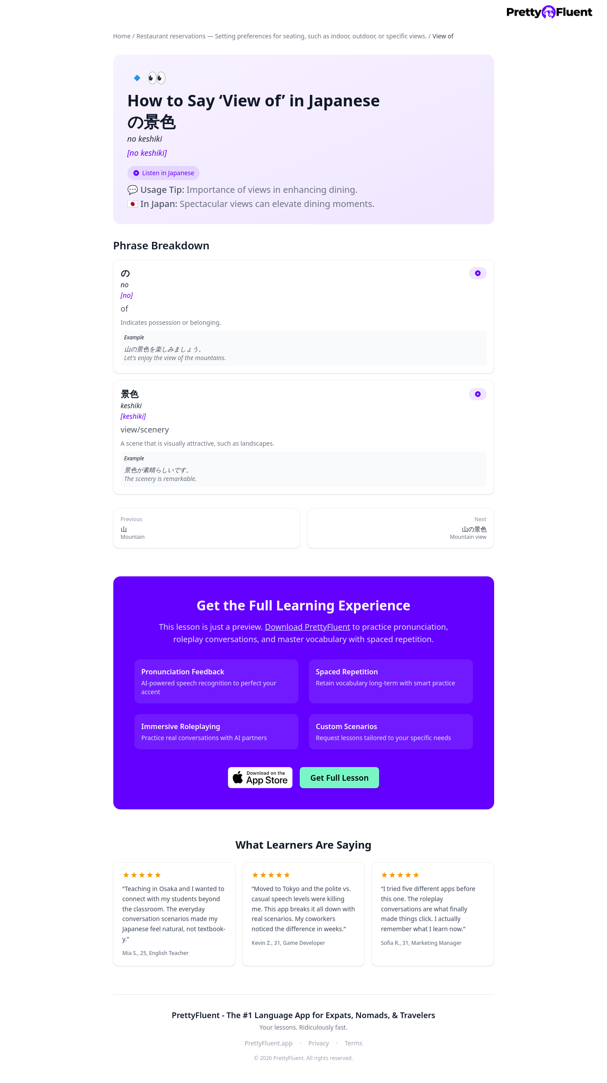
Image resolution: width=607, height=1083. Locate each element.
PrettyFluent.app (269, 1043)
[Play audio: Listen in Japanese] (163, 173)
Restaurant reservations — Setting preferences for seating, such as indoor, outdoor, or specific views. (282, 36)
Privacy (319, 1043)
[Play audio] (478, 273)
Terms (353, 1043)
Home (122, 36)
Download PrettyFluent (307, 626)
